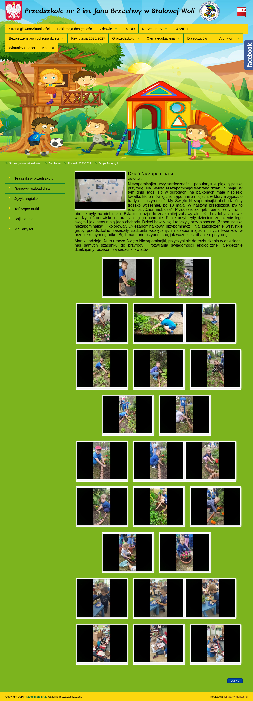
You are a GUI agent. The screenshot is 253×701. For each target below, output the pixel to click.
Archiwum (226, 38)
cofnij (235, 680)
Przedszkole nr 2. (36, 696)
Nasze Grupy (152, 29)
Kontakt (48, 48)
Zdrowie (106, 29)
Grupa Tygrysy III (109, 163)
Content (248, 55)
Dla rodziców (197, 38)
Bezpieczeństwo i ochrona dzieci (34, 38)
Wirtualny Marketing (236, 696)
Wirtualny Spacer (22, 48)
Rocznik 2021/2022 (79, 163)
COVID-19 (182, 29)
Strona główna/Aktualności (29, 29)
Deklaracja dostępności (75, 29)
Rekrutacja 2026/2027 (88, 38)
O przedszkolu (123, 38)
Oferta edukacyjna (161, 38)
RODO (130, 29)
